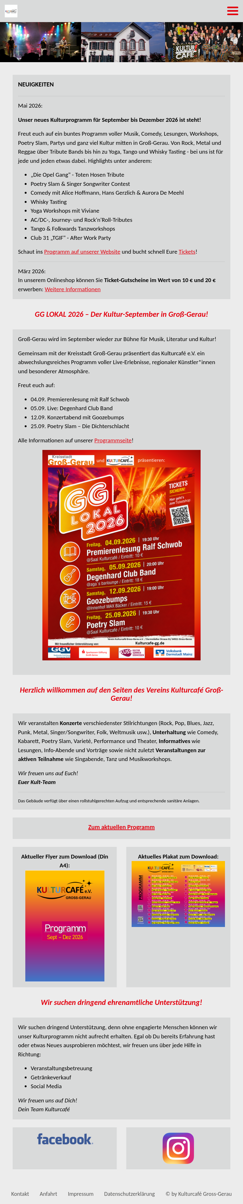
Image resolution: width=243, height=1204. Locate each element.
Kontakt (20, 1193)
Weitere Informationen (73, 289)
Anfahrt (48, 1193)
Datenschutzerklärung (129, 1193)
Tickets (187, 251)
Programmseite (113, 440)
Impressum (80, 1193)
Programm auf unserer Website (82, 251)
